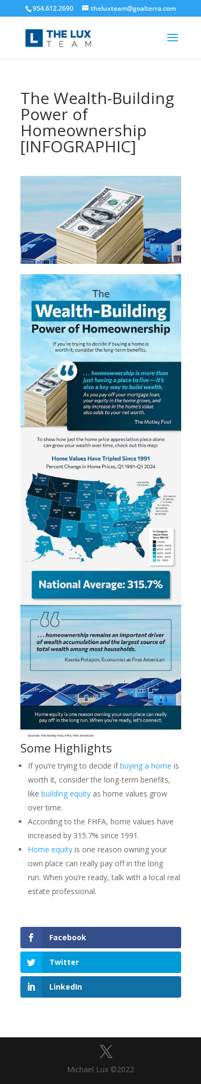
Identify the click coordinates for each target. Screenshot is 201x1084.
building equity (66, 793)
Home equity (50, 849)
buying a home (146, 766)
